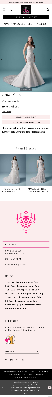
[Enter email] (24, 353)
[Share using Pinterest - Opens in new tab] (14, 95)
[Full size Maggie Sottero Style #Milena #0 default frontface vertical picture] (26, 59)
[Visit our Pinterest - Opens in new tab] (17, 362)
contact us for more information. (28, 133)
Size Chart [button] (7, 111)
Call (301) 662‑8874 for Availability (26, 124)
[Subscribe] (41, 353)
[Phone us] (11, 9)
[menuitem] (4, 9)
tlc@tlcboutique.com (15, 266)
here (25, 395)
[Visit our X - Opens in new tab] (23, 362)
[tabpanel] (26, 59)
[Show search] (47, 9)
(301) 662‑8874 (13, 260)
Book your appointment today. (34, 2)
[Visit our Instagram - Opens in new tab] (11, 362)
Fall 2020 (41, 23)
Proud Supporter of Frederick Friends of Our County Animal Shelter (24, 330)
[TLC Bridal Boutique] (26, 9)
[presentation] (13, 171)
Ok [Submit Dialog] (49, 389)
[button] (4, 9)
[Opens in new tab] (10, 340)
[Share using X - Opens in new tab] (20, 95)
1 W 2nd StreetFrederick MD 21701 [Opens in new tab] (16, 253)
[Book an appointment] (26, 17)
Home (6, 23)
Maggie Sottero (22, 23)
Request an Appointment (26, 118)
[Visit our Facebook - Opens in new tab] (6, 362)
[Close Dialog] (2, 389)
